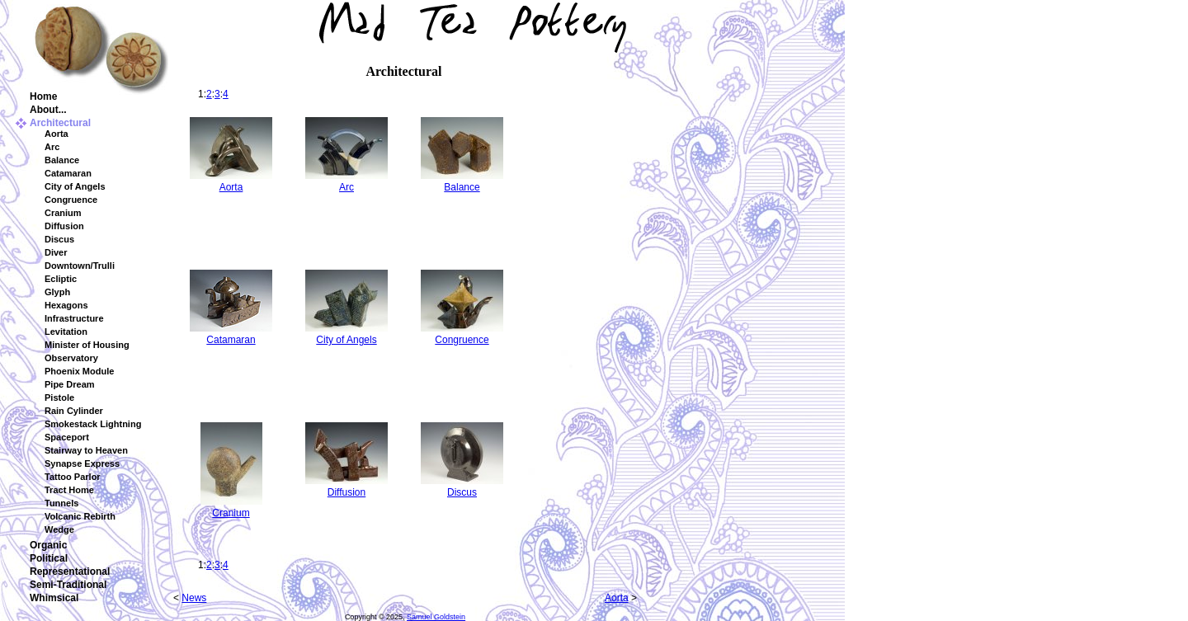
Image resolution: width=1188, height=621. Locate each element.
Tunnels (61, 503)
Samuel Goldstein (436, 617)
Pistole (59, 397)
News (194, 598)
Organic (48, 545)
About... (48, 109)
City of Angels (75, 186)
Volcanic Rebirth (80, 516)
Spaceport (67, 437)
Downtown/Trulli (80, 266)
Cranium (63, 213)
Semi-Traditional (68, 584)
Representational (70, 571)
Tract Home (69, 490)
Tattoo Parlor (73, 477)
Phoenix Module (79, 371)
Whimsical (54, 598)
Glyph (57, 292)
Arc (52, 147)
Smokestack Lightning (93, 424)
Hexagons (66, 305)
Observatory (71, 358)
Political (49, 558)
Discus (59, 239)
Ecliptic (61, 279)
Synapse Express (82, 463)
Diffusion (64, 226)
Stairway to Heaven (86, 450)
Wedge (59, 529)
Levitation (66, 331)
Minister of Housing (87, 345)
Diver (56, 252)
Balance (62, 160)
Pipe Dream (70, 384)
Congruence (71, 200)
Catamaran (68, 173)
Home (43, 96)
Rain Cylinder (74, 411)
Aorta (56, 134)
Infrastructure (74, 318)
